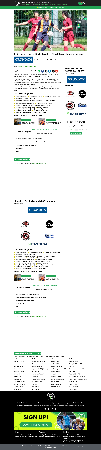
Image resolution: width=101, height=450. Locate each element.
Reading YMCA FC (55, 371)
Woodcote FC (73, 381)
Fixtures (33, 2)
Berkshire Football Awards (26, 120)
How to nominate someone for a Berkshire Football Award (32, 142)
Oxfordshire (77, 442)
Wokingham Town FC (78, 379)
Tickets (49, 2)
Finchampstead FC (37, 364)
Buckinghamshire (79, 440)
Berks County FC (19, 366)
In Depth (47, 436)
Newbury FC (35, 386)
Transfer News (23, 436)
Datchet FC (17, 389)
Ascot (65, 435)
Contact (39, 2)
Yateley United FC (74, 389)
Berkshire (71, 440)
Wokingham (66, 438)
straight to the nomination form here (26, 66)
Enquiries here (66, 446)
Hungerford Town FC (38, 374)
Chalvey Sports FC (19, 384)
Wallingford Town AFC (75, 364)
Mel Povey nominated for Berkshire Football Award (28, 122)
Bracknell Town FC (19, 371)
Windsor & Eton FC (74, 374)
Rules (17, 151)
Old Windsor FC (36, 389)
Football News (29, 435)
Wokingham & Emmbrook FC (77, 376)
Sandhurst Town (69, 129)
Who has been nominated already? (26, 145)
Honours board (20, 148)
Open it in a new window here (38, 163)
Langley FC (35, 376)
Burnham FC (17, 379)
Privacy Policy (18, 446)
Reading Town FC (58, 366)
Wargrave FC (72, 366)
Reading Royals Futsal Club (58, 369)
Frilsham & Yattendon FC (39, 366)
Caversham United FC (20, 381)
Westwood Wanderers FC (76, 369)
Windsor (84, 436)
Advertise (44, 2)
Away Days (42, 435)
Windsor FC (72, 371)
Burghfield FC (18, 376)
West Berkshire (77, 436)
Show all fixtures (76, 133)
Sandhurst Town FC (56, 376)
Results (17, 436)
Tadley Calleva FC (55, 384)
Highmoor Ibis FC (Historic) (40, 369)
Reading (65, 436)
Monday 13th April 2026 (76, 126)
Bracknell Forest (71, 435)
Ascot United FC (18, 364)
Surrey (71, 442)
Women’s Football (32, 436)
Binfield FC (17, 369)
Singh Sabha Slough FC (57, 379)
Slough (70, 436)
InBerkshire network (51, 447)
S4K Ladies (53, 374)
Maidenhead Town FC (38, 379)
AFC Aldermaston (19, 361)
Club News (17, 435)
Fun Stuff (52, 435)
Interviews (52, 436)
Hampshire (66, 442)
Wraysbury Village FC (75, 386)
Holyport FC (35, 371)
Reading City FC (55, 361)
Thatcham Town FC (56, 386)
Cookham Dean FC (19, 386)
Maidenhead (80, 435)
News (23, 2)
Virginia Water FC (74, 361)
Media (35, 435)
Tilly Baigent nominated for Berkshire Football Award (53, 122)
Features (28, 2)
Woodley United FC (74, 384)
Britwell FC (17, 374)
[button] (39, 71)
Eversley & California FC (39, 361)
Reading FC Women (56, 364)
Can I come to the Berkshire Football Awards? (29, 138)
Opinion (58, 436)
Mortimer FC (35, 384)
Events (47, 435)
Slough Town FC (55, 381)
